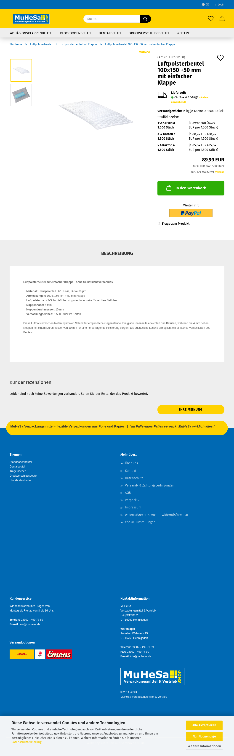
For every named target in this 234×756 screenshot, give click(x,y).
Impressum (133, 507)
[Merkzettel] (210, 18)
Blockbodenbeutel (76, 33)
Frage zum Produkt (175, 224)
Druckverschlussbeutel (149, 33)
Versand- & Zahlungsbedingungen (149, 485)
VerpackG (132, 500)
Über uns (131, 463)
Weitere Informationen (204, 746)
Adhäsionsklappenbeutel (31, 33)
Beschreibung (117, 253)
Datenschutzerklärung (26, 742)
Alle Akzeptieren (204, 725)
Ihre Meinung (190, 409)
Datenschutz (134, 478)
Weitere (183, 33)
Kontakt (130, 471)
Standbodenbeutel (21, 462)
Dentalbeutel (110, 33)
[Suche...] (145, 19)
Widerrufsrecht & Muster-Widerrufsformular (156, 515)
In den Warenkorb (185, 187)
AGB (128, 493)
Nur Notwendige (204, 736)
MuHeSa (145, 52)
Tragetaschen (18, 471)
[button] (222, 18)
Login (219, 4)
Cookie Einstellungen (140, 522)
